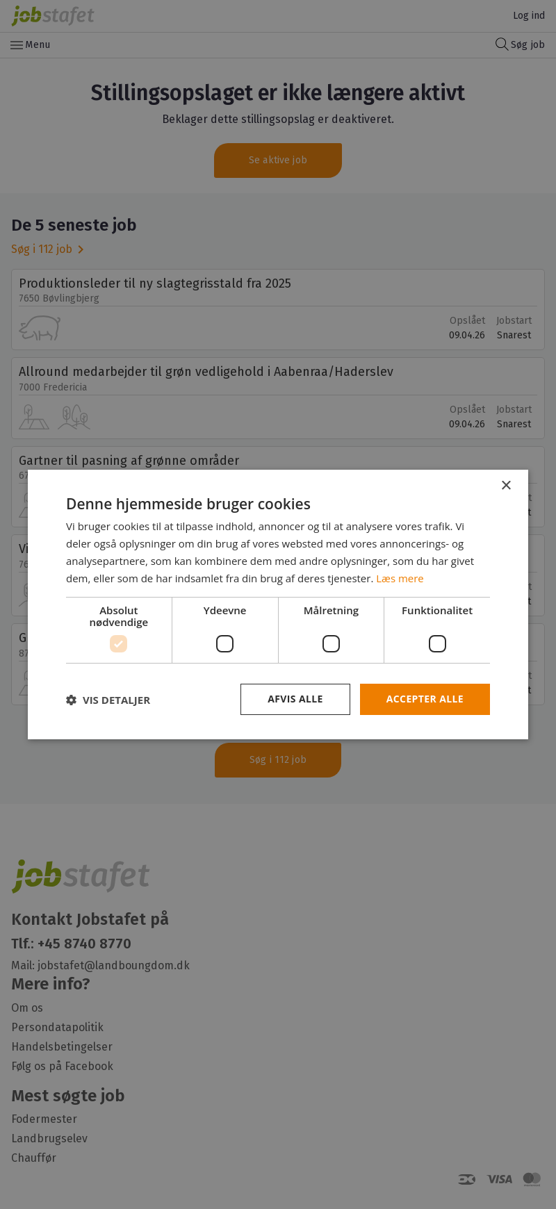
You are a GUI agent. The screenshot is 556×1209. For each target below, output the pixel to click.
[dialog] (278, 604)
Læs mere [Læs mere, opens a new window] (400, 578)
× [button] (505, 486)
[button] (108, 699)
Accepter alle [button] (425, 698)
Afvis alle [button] (295, 698)
